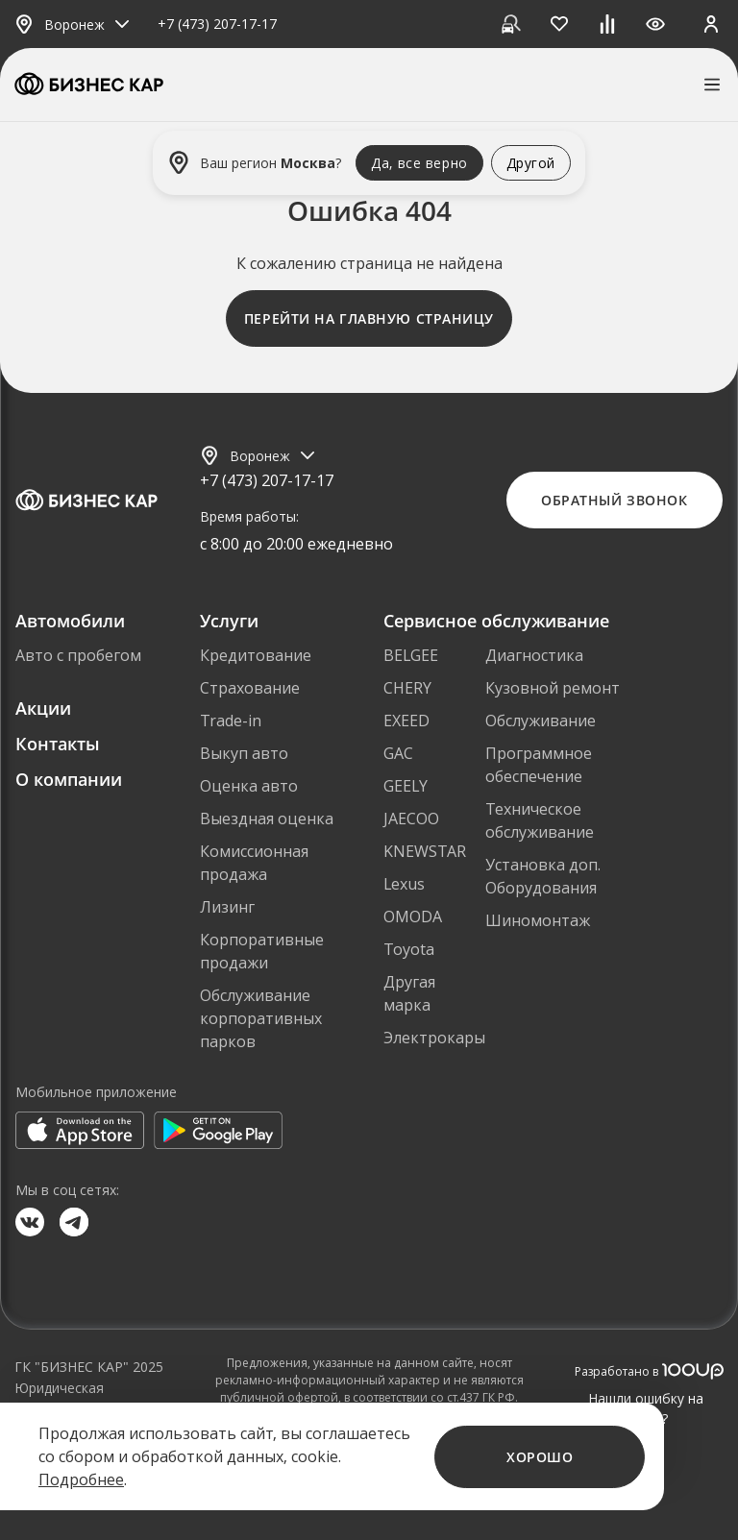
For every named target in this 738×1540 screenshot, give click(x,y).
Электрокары (434, 1037)
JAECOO (411, 818)
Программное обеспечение (538, 765)
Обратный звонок (614, 500)
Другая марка (409, 993)
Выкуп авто (244, 753)
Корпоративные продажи (262, 951)
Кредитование (255, 655)
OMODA (412, 916)
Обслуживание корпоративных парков (261, 1018)
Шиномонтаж (537, 920)
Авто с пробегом (78, 655)
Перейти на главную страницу (369, 318)
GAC (398, 753)
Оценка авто (249, 785)
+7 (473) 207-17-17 (217, 24)
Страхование (250, 687)
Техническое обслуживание (539, 820)
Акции (43, 708)
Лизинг (227, 906)
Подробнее (81, 1479)
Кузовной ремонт (552, 687)
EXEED (406, 720)
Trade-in (230, 720)
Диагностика (534, 655)
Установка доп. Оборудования (543, 876)
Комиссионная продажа (254, 863)
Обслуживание (540, 720)
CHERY (407, 687)
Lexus (404, 883)
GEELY (405, 785)
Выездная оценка (266, 818)
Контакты (57, 743)
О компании (68, 779)
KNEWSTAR (424, 851)
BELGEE (410, 655)
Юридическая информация (59, 1398)
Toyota (408, 949)
